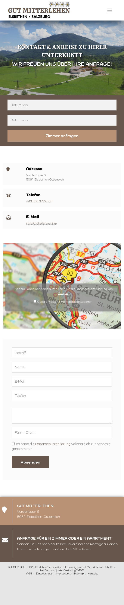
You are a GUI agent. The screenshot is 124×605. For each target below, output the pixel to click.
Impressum (62, 573)
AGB (29, 573)
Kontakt (93, 573)
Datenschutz (44, 573)
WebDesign (65, 570)
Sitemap (78, 573)
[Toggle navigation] (109, 10)
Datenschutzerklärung (53, 444)
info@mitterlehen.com (41, 223)
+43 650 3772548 (39, 201)
